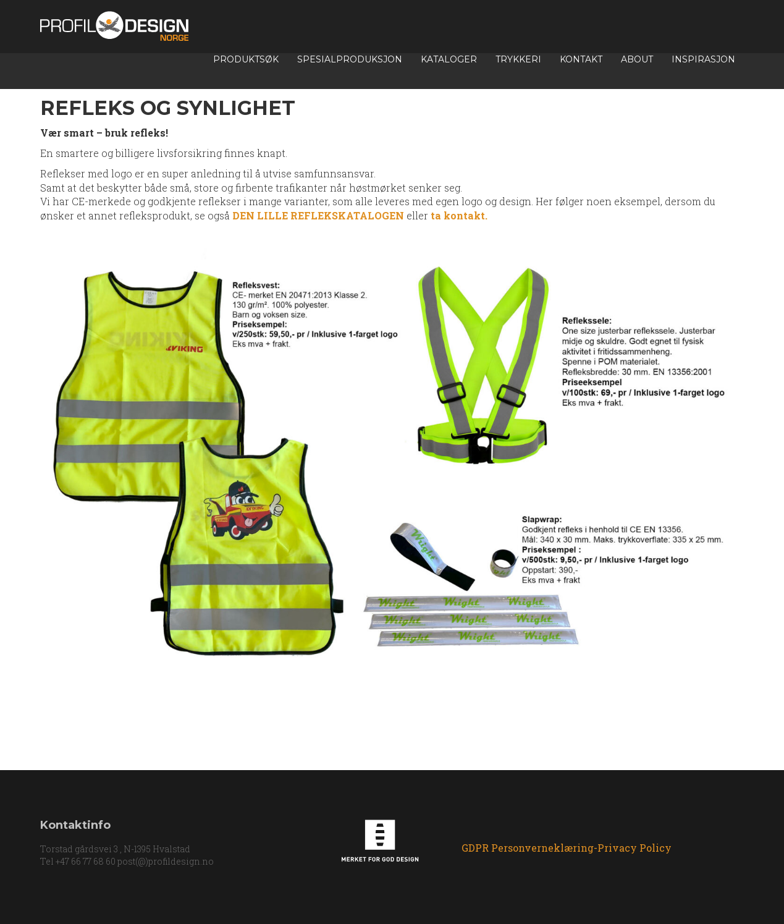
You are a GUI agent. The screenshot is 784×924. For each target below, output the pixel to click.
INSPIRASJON (703, 59)
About (637, 59)
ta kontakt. (457, 215)
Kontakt (581, 59)
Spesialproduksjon (349, 59)
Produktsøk (246, 59)
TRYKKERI (518, 59)
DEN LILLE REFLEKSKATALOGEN (318, 215)
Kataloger (449, 59)
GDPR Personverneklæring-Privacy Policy (567, 848)
